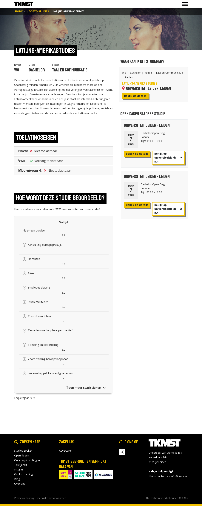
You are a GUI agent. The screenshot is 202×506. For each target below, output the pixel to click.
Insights (19, 469)
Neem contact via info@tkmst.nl (168, 476)
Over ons (19, 483)
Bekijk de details (135, 96)
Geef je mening (23, 474)
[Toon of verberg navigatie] (184, 4)
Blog (17, 479)
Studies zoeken (23, 450)
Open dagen (21, 455)
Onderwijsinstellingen (27, 460)
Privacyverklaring (24, 498)
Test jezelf (20, 465)
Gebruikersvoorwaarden (51, 498)
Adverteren (65, 450)
